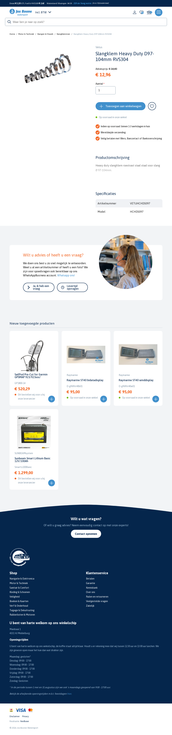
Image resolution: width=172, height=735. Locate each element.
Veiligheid (15, 596)
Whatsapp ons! (66, 275)
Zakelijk (90, 605)
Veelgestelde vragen (97, 601)
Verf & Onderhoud (19, 605)
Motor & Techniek (26, 34)
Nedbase (24, 721)
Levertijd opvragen (73, 287)
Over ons (90, 592)
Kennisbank (92, 587)
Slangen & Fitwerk (45, 34)
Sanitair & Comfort (19, 587)
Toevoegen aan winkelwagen (123, 106)
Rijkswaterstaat (102, 3)
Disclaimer (15, 716)
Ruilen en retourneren (97, 596)
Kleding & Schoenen (20, 592)
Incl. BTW (43, 12)
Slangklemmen (63, 34)
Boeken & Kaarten (19, 601)
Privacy (25, 716)
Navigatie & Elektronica (22, 578)
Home (12, 34)
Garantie (90, 583)
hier (69, 693)
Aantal (99, 83)
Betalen (90, 578)
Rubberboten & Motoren (22, 614)
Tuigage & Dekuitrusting (22, 610)
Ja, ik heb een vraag (41, 287)
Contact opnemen (86, 533)
